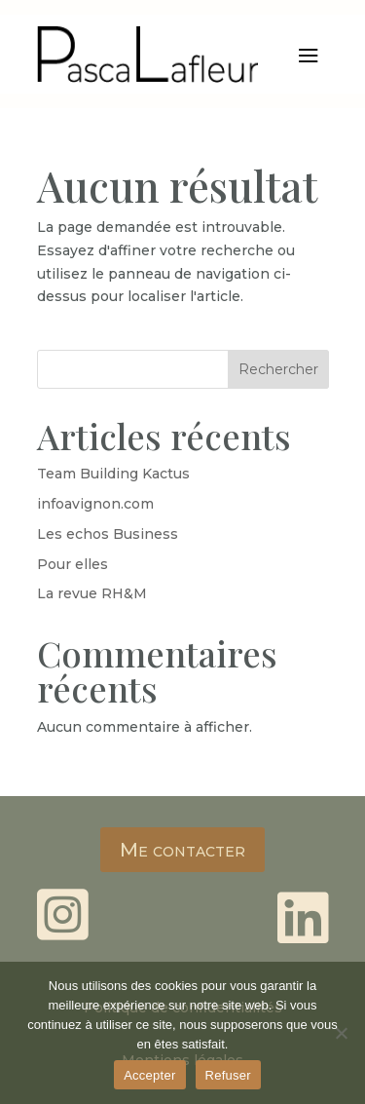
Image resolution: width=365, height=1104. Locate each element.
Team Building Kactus (113, 473)
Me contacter (182, 849)
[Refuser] (340, 1033)
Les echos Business (107, 534)
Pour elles (72, 564)
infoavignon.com (95, 504)
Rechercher (278, 369)
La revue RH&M (92, 593)
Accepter (149, 1075)
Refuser (228, 1075)
